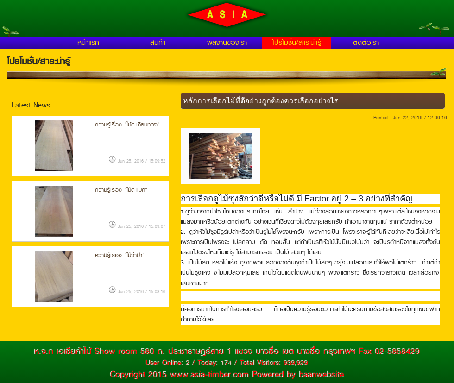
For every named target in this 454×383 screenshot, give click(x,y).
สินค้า (157, 42)
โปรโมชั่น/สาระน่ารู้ (296, 42)
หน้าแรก (88, 42)
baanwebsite (321, 374)
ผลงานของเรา (227, 42)
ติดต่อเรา (366, 42)
